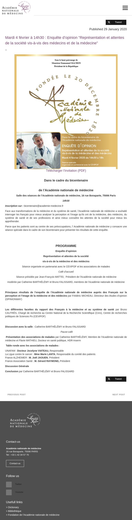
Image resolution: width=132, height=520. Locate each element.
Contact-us (15, 463)
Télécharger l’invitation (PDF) (66, 170)
